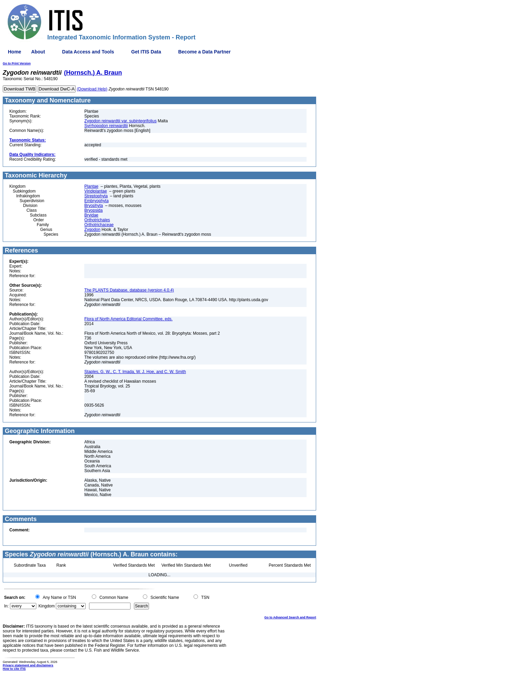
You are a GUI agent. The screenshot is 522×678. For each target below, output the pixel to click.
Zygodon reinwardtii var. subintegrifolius (120, 121)
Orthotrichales (97, 220)
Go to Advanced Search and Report (290, 617)
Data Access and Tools (88, 51)
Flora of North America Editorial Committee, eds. (128, 319)
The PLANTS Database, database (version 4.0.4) (129, 290)
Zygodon (92, 229)
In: (6, 606)
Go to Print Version (17, 63)
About (38, 51)
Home (14, 51)
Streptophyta (96, 196)
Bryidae (91, 215)
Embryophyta (96, 200)
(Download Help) (92, 89)
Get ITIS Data (146, 51)
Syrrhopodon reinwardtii (106, 125)
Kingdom (46, 606)
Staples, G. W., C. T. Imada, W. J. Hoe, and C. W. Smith (135, 371)
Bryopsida (93, 210)
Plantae (91, 186)
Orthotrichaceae (98, 224)
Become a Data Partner (204, 51)
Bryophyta (93, 205)
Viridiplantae (95, 191)
